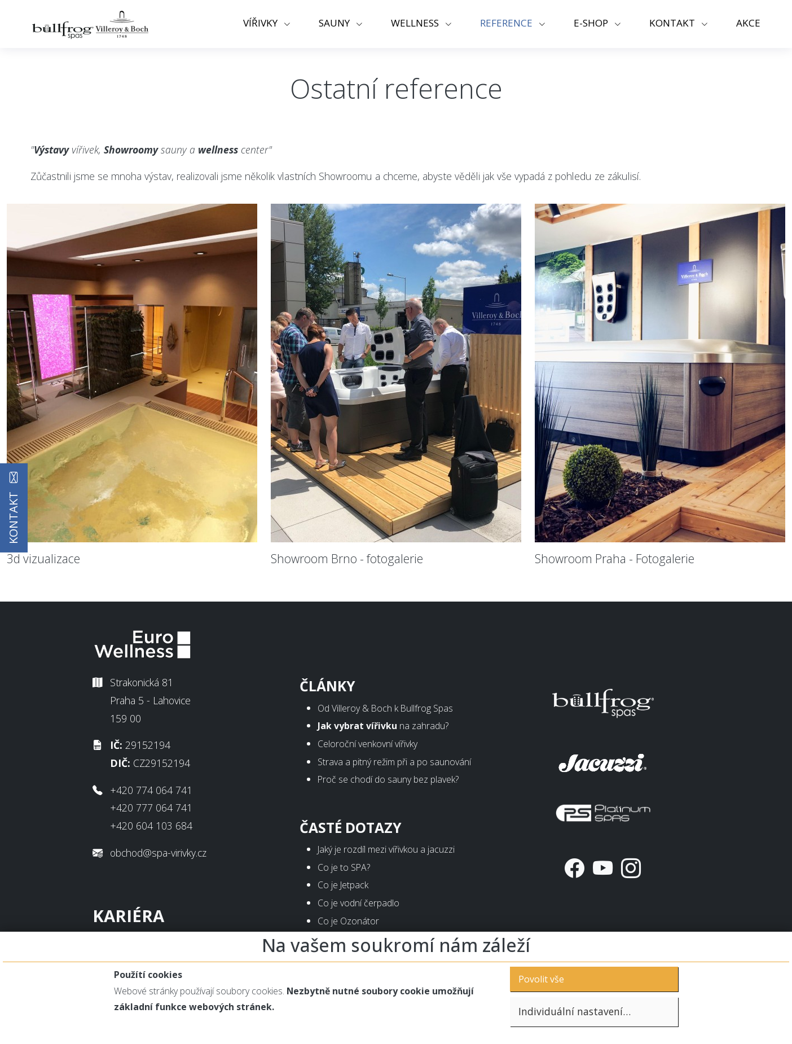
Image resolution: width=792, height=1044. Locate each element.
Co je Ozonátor (348, 921)
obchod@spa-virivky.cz (158, 852)
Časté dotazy (351, 827)
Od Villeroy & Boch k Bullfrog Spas (385, 708)
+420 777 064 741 (151, 807)
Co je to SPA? (344, 867)
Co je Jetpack (343, 885)
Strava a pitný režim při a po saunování (394, 762)
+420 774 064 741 (151, 790)
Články (327, 686)
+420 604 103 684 (151, 825)
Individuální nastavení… (574, 1011)
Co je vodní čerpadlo (358, 903)
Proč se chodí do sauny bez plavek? (388, 779)
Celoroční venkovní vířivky (367, 744)
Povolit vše (541, 979)
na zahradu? (383, 726)
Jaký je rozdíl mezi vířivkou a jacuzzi (386, 849)
